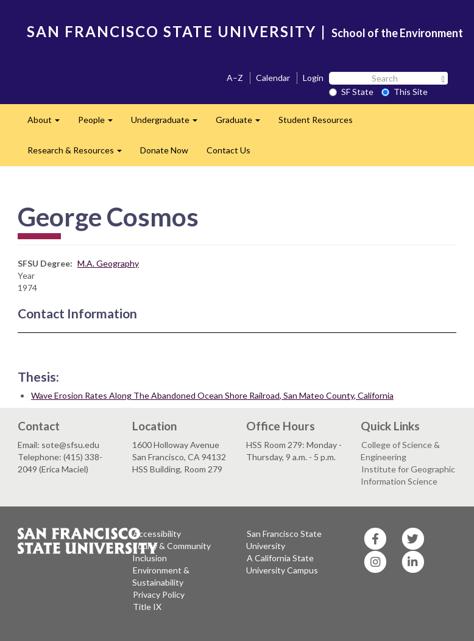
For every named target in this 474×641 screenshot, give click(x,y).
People (100, 123)
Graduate (242, 123)
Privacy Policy (159, 594)
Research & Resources (79, 154)
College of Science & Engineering (400, 451)
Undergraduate (169, 123)
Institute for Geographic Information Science (408, 475)
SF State (351, 91)
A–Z (235, 77)
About (48, 123)
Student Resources (315, 119)
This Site (404, 91)
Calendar (273, 77)
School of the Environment (397, 33)
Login (313, 77)
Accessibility (157, 533)
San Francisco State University (284, 539)
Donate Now (164, 150)
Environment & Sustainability (160, 576)
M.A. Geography (108, 263)
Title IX (147, 606)
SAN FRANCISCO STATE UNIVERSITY (171, 31)
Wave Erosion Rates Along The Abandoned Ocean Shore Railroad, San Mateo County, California (212, 395)
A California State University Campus (282, 564)
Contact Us (228, 150)
